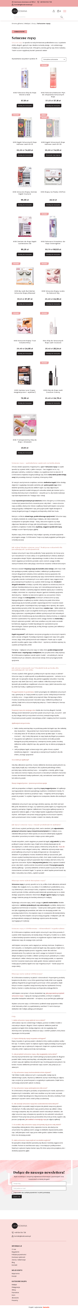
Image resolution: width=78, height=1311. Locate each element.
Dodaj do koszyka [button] (25, 105)
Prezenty (15, 1302)
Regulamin (15, 1254)
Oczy (34, 24)
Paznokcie (15, 1294)
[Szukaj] (61, 17)
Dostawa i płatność (18, 1259)
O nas (14, 1251)
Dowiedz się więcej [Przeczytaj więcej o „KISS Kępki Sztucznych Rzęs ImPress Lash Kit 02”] (53, 155)
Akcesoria (15, 1299)
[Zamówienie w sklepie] (54, 59)
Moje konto (16, 1275)
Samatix (46, 1309)
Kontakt (14, 1267)
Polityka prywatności (19, 1256)
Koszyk (14, 1278)
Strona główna (17, 24)
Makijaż (28, 24)
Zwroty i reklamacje (19, 1261)
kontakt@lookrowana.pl (23, 5)
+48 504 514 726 (46, 2)
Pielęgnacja (16, 1289)
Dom (13, 1297)
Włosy (14, 1292)
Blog (13, 1264)
